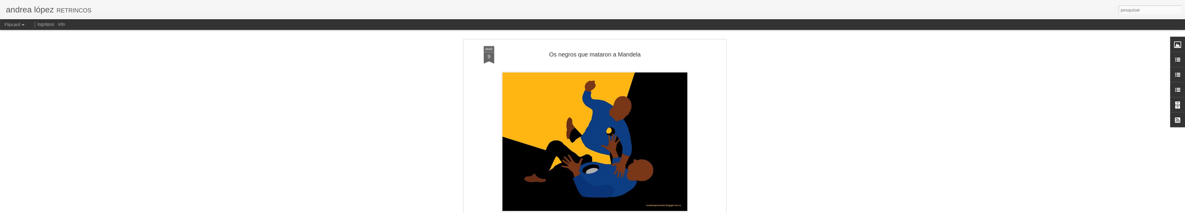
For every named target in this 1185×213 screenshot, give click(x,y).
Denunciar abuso (657, 210)
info (61, 24)
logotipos (46, 24)
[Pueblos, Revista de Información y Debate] (595, 51)
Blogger (637, 210)
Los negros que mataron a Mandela (594, 46)
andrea (623, 60)
